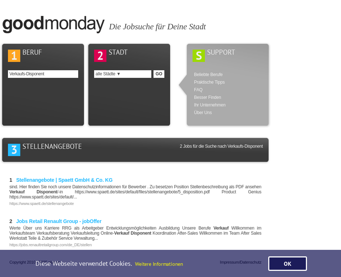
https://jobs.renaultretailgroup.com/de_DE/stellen (50, 245)
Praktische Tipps (209, 82)
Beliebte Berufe (208, 74)
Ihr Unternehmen (210, 105)
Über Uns (203, 112)
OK (287, 263)
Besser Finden (207, 97)
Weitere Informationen (159, 263)
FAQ (198, 89)
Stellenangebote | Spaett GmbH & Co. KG (61, 180)
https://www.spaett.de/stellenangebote (41, 203)
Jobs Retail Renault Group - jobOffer (55, 221)
